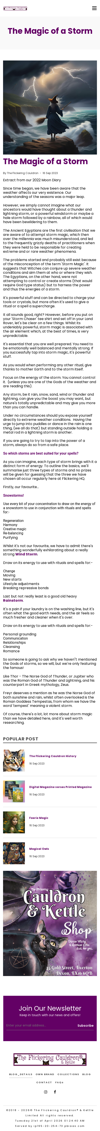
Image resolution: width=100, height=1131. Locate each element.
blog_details (21, 1074)
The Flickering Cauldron (22, 173)
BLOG (86, 1074)
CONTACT (44, 1082)
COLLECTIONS (68, 1074)
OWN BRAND (45, 1074)
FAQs (59, 1082)
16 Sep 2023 (50, 173)
